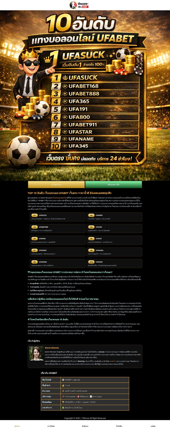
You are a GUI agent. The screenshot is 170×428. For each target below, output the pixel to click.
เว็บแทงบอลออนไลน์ (60, 198)
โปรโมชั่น (119, 424)
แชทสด (153, 424)
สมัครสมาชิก (114, 184)
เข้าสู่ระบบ (56, 184)
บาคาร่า (113, 361)
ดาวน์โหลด (51, 424)
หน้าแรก (17, 424)
